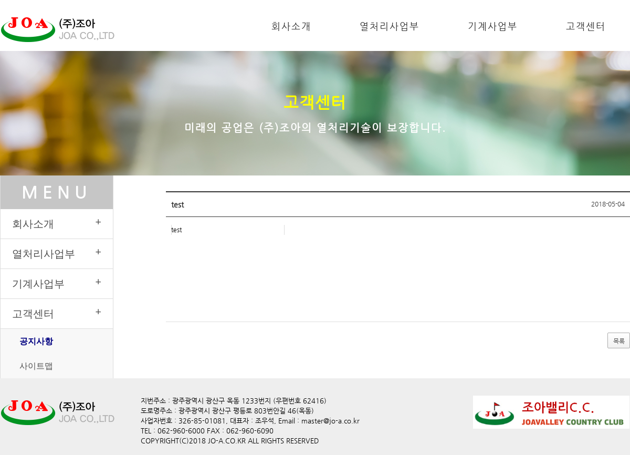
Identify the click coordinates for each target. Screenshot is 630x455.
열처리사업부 (389, 26)
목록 (618, 341)
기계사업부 (493, 26)
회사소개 (291, 26)
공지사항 (36, 341)
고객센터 (586, 26)
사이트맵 (36, 365)
